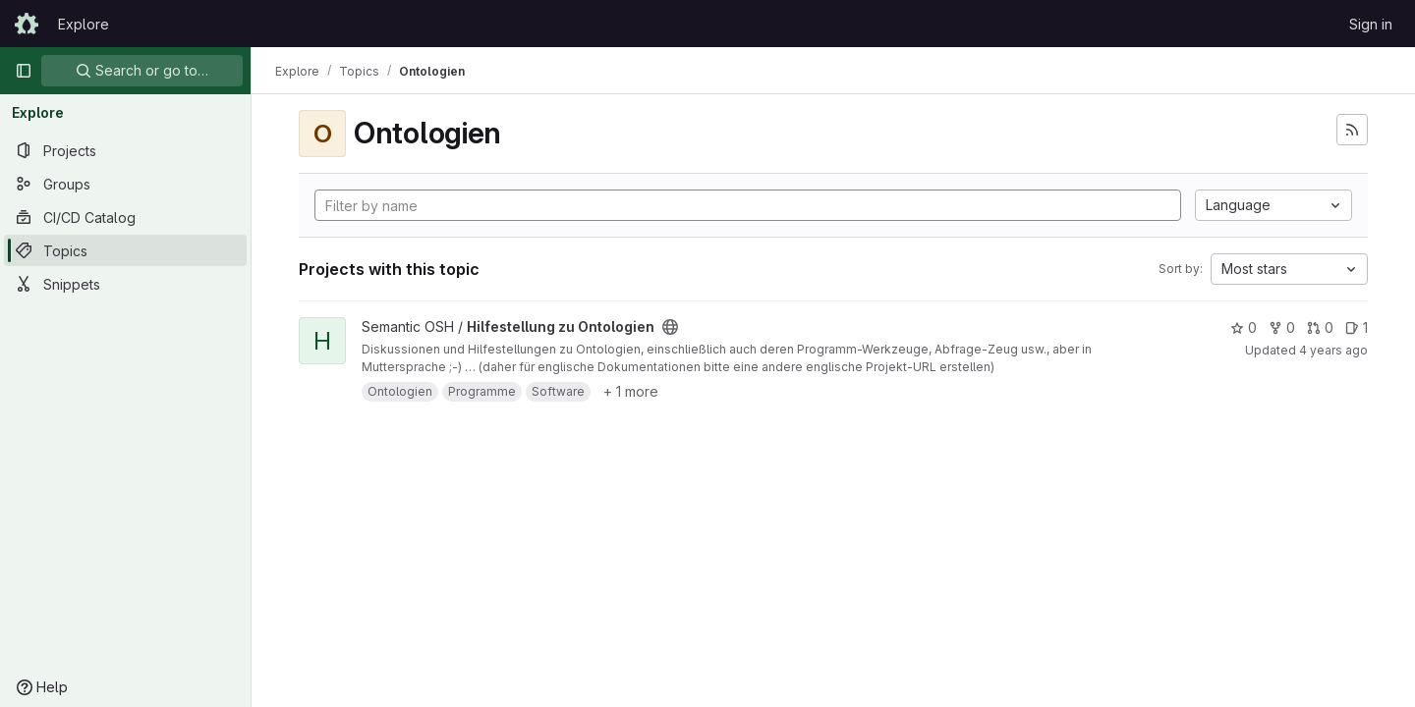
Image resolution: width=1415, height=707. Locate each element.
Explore (83, 24)
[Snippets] (125, 283)
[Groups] (125, 183)
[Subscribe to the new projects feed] (1352, 129)
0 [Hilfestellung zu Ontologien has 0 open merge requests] (1320, 327)
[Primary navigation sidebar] (23, 70)
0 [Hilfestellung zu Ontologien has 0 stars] (1243, 327)
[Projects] (125, 150)
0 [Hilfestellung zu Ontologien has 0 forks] (1282, 327)
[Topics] (125, 250)
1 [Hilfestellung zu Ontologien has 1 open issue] (1356, 327)
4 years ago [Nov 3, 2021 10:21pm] (1333, 350)
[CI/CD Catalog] (125, 217)
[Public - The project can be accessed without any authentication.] (670, 327)
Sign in (1370, 24)
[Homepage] (26, 23)
